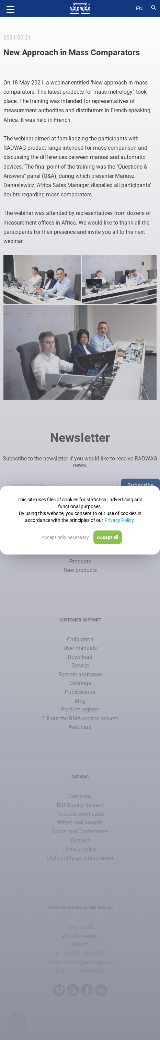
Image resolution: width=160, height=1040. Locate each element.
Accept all (107, 537)
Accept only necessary (65, 537)
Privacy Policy (119, 520)
